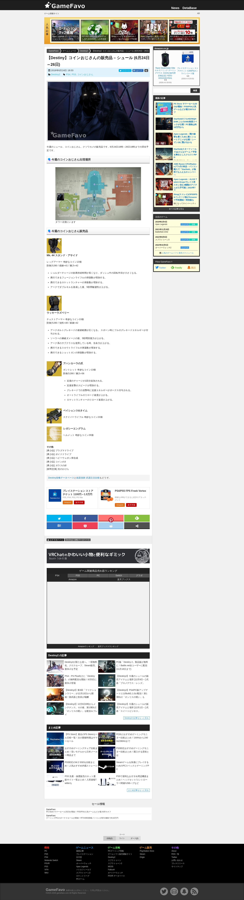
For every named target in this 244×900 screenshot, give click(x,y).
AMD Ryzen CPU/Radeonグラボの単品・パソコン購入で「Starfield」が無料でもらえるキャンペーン (185, 169)
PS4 (68, 74)
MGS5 (110, 866)
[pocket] (85, 525)
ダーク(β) (134, 838)
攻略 (193, 224)
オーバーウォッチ (83, 863)
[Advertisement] (176, 321)
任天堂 (79, 857)
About (173, 851)
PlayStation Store (147, 851)
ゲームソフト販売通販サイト (120, 854)
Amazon (67, 502)
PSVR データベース (116, 876)
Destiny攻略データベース (61, 477)
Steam (79, 860)
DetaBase (190, 8)
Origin (142, 857)
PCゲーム (80, 879)
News (175, 8)
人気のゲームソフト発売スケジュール (178, 253)
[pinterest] (111, 519)
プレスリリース (178, 863)
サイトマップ (177, 866)
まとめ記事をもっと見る (138, 790)
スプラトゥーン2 (83, 873)
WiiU (46, 873)
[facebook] (85, 518)
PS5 (78, 575)
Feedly (176, 267)
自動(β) (110, 838)
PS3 (74, 74)
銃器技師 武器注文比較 (88, 477)
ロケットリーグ (82, 876)
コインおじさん (85, 74)
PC (98, 575)
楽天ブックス (123, 579)
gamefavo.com (63, 893)
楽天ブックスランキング (108, 646)
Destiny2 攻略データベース (78, 540)
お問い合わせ (177, 860)
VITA (47, 870)
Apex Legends (82, 866)
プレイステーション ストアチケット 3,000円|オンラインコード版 (187, 71)
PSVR (47, 863)
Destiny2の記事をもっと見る (136, 718)
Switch (118, 575)
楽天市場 (79, 502)
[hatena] (59, 525)
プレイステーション (84, 854)
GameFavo (55, 890)
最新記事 (80, 851)
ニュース (184, 224)
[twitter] (59, 518)
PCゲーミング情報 (116, 851)
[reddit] (111, 525)
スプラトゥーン (114, 860)
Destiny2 (55, 74)
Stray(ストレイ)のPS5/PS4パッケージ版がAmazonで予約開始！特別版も (185, 197)
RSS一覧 (175, 854)
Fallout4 (111, 870)
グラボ (139, 575)
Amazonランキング (86, 646)
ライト (122, 838)
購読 (191, 267)
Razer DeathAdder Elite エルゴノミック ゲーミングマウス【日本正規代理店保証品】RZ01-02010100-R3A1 (165, 73)
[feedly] (137, 518)
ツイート (125, 70)
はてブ (138, 70)
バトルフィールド (83, 870)
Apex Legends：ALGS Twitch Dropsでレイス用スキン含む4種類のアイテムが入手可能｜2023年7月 (185, 185)
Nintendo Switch (51, 860)
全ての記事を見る (176, 209)
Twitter (160, 267)
